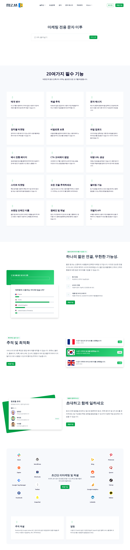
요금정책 (52, 5)
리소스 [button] (88, 5)
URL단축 (93, 37)
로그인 (110, 5)
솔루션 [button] (42, 5)
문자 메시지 (69, 5)
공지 (60, 5)
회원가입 (119, 5)
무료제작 (80, 5)
